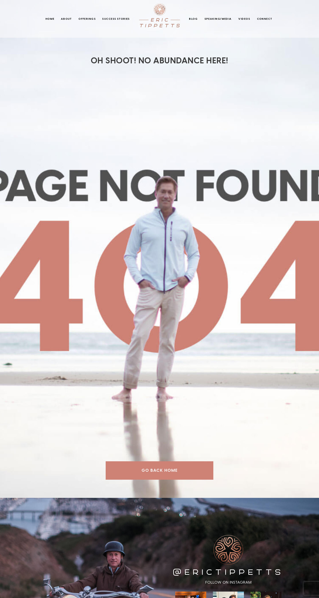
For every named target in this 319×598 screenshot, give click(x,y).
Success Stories (116, 19)
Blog (193, 19)
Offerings (87, 19)
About (66, 19)
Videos (244, 19)
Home (49, 19)
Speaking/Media (218, 19)
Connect (264, 19)
